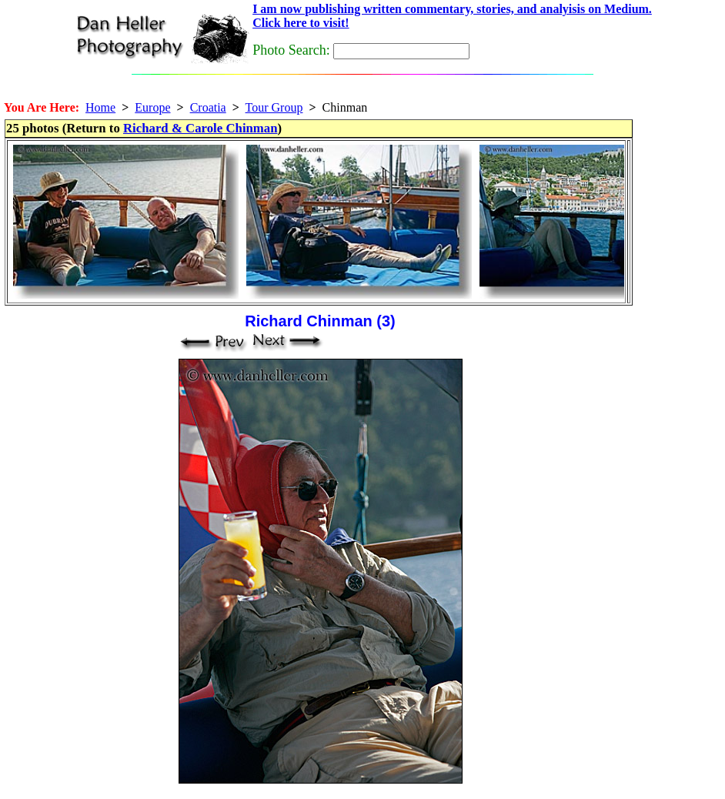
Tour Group (274, 107)
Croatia (208, 107)
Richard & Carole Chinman (200, 128)
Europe (152, 107)
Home (100, 107)
